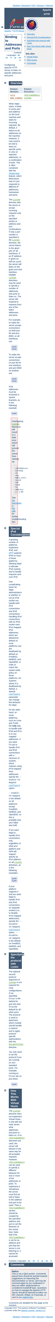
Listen (27, 98)
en (6, 58)
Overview (31, 34)
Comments (31, 63)
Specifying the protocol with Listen (17, 960)
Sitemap (49, 5)
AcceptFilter (16, 1044)
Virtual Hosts (32, 57)
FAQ (33, 5)
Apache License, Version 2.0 (33, 1310)
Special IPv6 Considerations (39, 37)
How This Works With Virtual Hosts (15, 1098)
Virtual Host (14, 173)
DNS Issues (32, 60)
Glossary (40, 5)
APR (11, 553)
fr (11, 58)
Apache (7, 31)
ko (19, 58)
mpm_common (16, 98)
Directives (26, 5)
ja (15, 58)
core (12, 95)
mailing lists (27, 1297)
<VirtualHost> (32, 95)
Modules (16, 5)
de (18, 55)
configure (14, 694)
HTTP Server (18, 31)
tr (20, 60)
